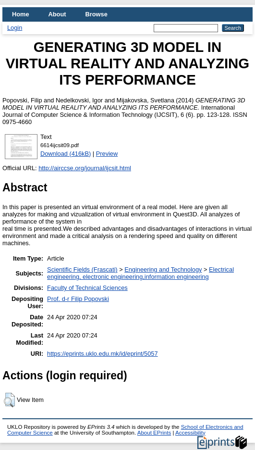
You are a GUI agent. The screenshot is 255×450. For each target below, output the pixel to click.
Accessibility (190, 433)
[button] (9, 400)
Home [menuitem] (20, 14)
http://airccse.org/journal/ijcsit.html (84, 168)
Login (14, 27)
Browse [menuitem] (96, 14)
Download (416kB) (65, 153)
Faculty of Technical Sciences (87, 287)
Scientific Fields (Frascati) (82, 269)
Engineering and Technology (163, 269)
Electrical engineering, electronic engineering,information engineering (140, 273)
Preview (107, 153)
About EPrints (154, 433)
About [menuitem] (57, 14)
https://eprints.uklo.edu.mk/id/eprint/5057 (102, 353)
